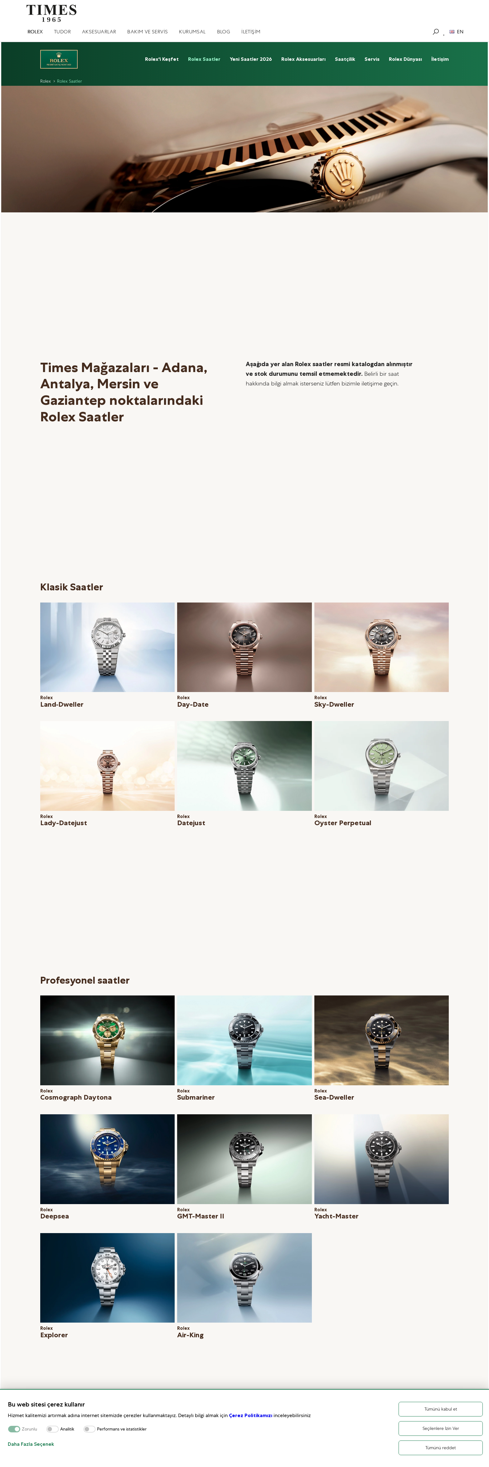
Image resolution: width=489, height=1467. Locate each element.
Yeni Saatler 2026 (251, 59)
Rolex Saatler (204, 59)
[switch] (52, 1429)
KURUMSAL (192, 31)
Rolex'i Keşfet (162, 59)
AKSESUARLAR (99, 31)
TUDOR (62, 31)
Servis (372, 59)
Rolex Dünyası (405, 59)
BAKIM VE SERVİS (147, 31)
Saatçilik (345, 59)
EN (456, 32)
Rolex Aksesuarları (303, 59)
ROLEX (35, 31)
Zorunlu (29, 1429)
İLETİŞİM (250, 31)
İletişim (440, 59)
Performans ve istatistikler (122, 1429)
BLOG (223, 31)
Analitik (67, 1429)
